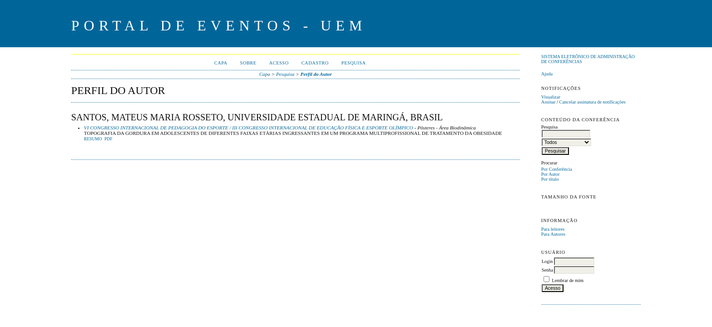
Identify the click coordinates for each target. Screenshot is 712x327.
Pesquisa (353, 62)
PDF (108, 139)
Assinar (548, 101)
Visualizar (550, 96)
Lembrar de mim (567, 280)
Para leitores (553, 229)
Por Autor (550, 174)
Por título (550, 179)
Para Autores (553, 234)
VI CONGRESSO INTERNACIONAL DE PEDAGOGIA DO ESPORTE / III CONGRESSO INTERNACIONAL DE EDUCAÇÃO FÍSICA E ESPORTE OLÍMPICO (248, 127)
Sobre (248, 62)
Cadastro (315, 62)
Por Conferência (556, 169)
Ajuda (547, 73)
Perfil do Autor (316, 74)
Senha (547, 270)
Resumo (93, 139)
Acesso (279, 62)
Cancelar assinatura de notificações (592, 101)
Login (547, 261)
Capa (220, 62)
